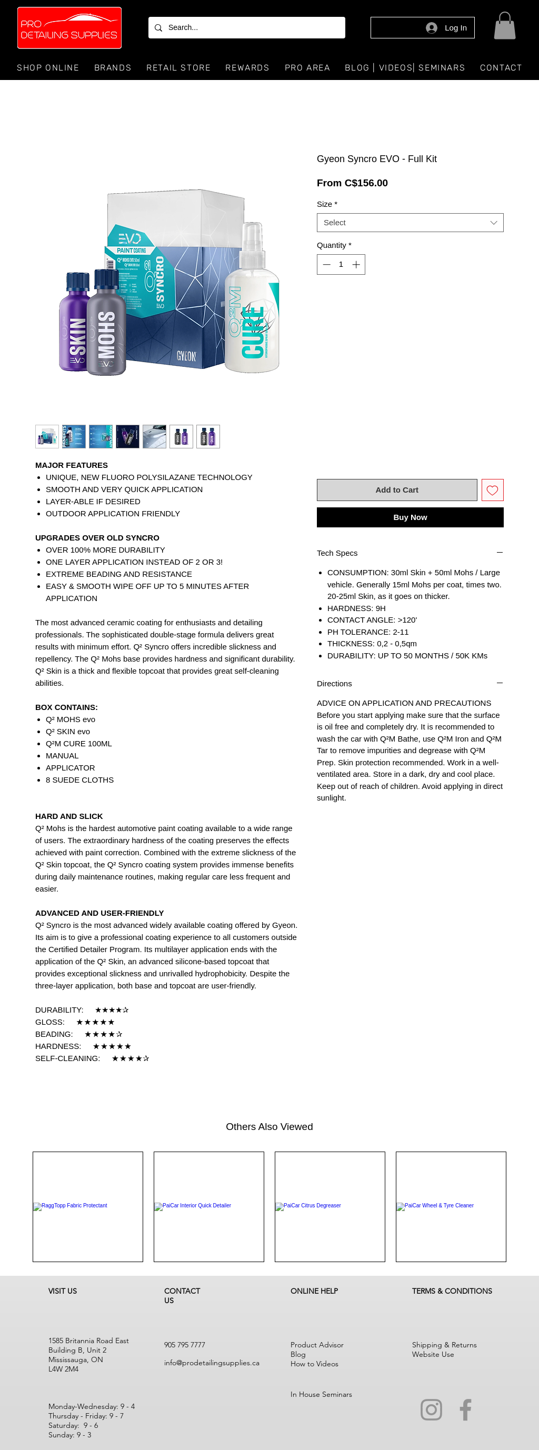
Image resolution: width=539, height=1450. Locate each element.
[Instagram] (431, 1409)
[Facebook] (465, 1409)
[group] (269, 1207)
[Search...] (245, 27)
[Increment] (357, 264)
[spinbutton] (341, 264)
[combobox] (410, 222)
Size (327, 203)
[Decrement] (325, 264)
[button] (504, 25)
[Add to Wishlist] (493, 490)
